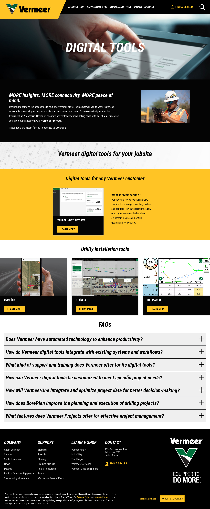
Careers (8, 454)
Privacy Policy (83, 497)
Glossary (42, 459)
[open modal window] (78, 202)
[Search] (202, 7)
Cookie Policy (101, 497)
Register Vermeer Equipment (19, 473)
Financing (42, 454)
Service (149, 7)
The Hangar (77, 459)
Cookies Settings (148, 499)
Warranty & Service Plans (51, 478)
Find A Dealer (182, 7)
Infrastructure (121, 7)
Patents (8, 468)
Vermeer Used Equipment (84, 468)
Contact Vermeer (13, 459)
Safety (41, 473)
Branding (42, 449)
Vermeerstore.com (81, 464)
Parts (138, 7)
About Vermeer (12, 449)
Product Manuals (46, 464)
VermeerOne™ (78, 449)
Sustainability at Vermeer (17, 478)
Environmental (97, 7)
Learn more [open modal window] (68, 229)
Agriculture (76, 7)
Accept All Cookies (172, 499)
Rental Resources (47, 468)
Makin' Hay (76, 454)
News (7, 464)
